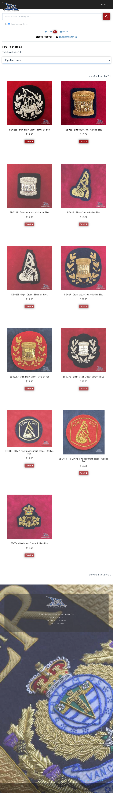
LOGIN (64, 32)
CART (51, 32)
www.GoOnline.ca (102, 791)
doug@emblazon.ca (68, 37)
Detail (29, 141)
